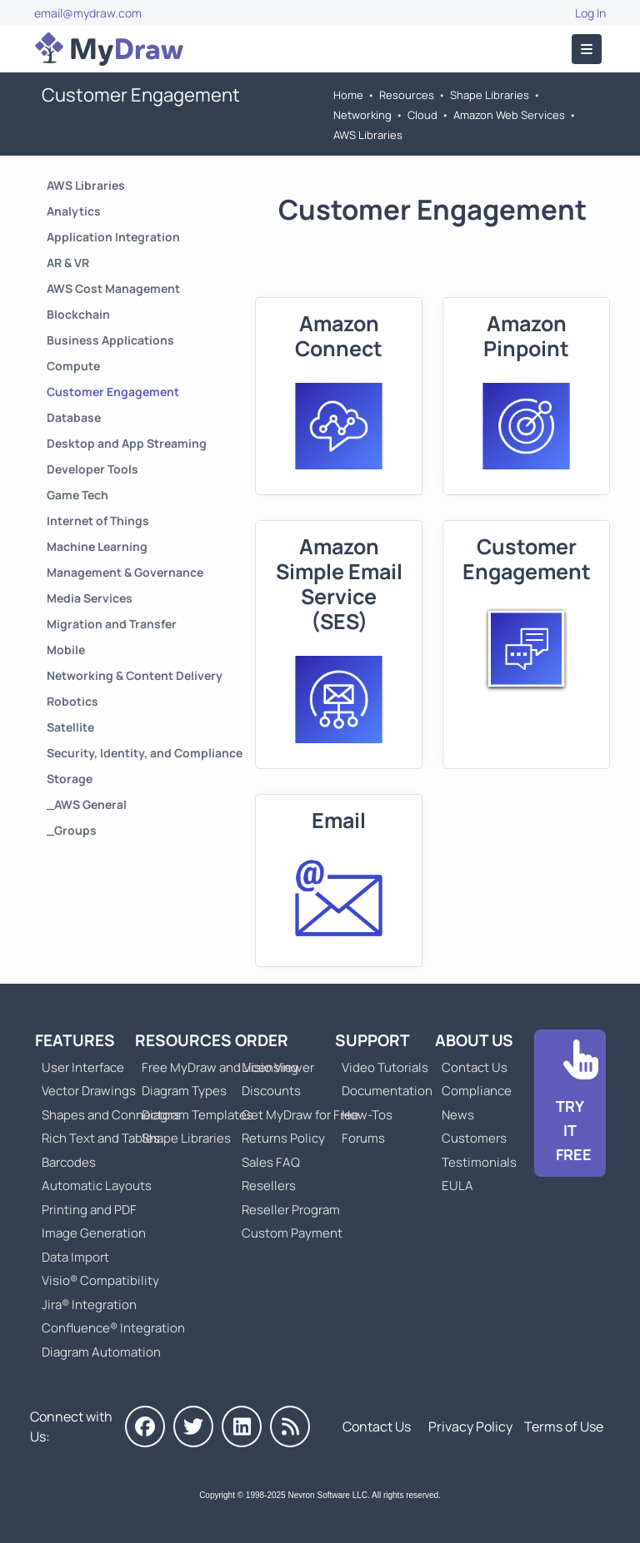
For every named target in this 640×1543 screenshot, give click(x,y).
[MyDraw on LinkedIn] (242, 1426)
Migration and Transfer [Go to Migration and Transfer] (112, 624)
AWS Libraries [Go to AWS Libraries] (367, 134)
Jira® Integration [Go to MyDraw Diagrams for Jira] (89, 1304)
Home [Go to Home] (348, 94)
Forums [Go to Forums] (363, 1138)
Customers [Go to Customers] (474, 1138)
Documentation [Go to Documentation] (387, 1090)
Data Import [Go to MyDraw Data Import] (75, 1257)
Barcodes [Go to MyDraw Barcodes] (69, 1162)
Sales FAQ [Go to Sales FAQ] (271, 1162)
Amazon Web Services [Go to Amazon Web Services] (509, 114)
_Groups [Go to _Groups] (72, 830)
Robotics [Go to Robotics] (72, 701)
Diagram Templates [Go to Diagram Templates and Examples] (197, 1115)
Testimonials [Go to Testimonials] (479, 1162)
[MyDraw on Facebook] (145, 1426)
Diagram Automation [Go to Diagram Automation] (101, 1352)
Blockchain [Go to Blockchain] (78, 314)
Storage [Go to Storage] (69, 778)
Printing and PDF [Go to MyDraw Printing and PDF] (89, 1209)
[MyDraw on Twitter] (193, 1426)
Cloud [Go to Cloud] (423, 114)
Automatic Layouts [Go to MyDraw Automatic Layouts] (97, 1185)
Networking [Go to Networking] (362, 114)
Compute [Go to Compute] (73, 366)
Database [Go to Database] (74, 417)
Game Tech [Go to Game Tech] (77, 495)
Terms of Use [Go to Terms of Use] (563, 1426)
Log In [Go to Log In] (590, 13)
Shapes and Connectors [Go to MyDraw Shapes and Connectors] (111, 1115)
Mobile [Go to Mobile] (66, 649)
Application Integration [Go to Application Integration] (113, 237)
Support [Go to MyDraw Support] (372, 1040)
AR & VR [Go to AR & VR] (68, 262)
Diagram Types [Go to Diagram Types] (184, 1090)
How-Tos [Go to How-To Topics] (367, 1115)
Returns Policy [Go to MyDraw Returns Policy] (283, 1138)
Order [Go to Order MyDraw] (261, 1040)
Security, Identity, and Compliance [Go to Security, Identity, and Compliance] (144, 753)
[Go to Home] (109, 49)
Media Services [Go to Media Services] (89, 598)
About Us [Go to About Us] (474, 1040)
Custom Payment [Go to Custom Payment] (292, 1233)
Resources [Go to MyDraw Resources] (406, 94)
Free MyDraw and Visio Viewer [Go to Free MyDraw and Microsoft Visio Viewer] (222, 1067)
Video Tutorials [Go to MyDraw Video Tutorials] (385, 1067)
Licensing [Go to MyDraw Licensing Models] (270, 1067)
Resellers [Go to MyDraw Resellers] (269, 1185)
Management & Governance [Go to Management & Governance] (125, 572)
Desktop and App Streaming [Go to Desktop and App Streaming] (127, 443)
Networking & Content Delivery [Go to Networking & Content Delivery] (134, 675)
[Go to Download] (570, 1103)
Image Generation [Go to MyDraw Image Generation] (94, 1233)
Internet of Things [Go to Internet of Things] (98, 520)
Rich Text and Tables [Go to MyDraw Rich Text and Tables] (101, 1138)
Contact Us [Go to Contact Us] (475, 1067)
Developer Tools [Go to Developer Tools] (92, 469)
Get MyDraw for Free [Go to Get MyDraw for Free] (300, 1115)
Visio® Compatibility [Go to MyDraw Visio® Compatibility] (100, 1280)
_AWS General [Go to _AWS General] (87, 804)
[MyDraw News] (290, 1426)
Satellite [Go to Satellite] (70, 727)
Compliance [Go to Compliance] (477, 1090)
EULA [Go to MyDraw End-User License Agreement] (457, 1185)
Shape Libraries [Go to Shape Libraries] (489, 94)
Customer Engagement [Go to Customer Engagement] (113, 391)
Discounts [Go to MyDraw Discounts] (271, 1090)
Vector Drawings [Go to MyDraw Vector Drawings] (89, 1090)
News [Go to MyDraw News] (458, 1115)
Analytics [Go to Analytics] (74, 211)
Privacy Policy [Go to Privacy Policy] (470, 1426)
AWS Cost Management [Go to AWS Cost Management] (113, 288)
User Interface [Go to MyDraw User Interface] (83, 1067)
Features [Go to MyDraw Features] (75, 1040)
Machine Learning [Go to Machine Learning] (97, 546)
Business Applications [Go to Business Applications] (110, 340)
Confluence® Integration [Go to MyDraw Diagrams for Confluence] (113, 1328)
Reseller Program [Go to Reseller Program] (291, 1209)
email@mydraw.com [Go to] (88, 13)
